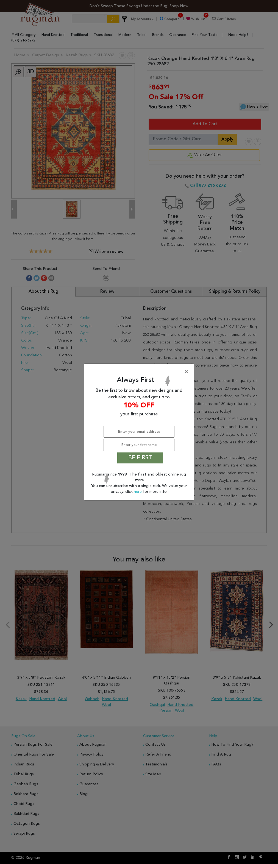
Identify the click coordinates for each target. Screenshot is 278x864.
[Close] (140, 372)
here (138, 492)
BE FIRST (140, 458)
